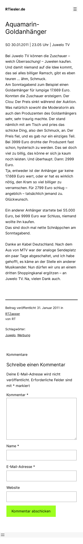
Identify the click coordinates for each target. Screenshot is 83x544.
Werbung (23, 335)
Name (12, 446)
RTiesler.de (15, 9)
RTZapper (12, 314)
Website (13, 487)
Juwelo (10, 335)
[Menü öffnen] (75, 9)
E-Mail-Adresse (20, 466)
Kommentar (17, 395)
